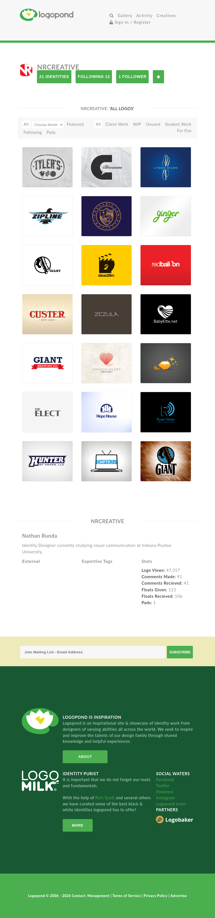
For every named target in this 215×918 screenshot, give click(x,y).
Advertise (178, 896)
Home (64, 14)
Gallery (125, 15)
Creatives (166, 15)
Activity (144, 15)
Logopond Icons (171, 803)
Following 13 (94, 76)
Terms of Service (127, 896)
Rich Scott (105, 797)
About (85, 757)
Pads (51, 132)
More (77, 825)
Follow (158, 76)
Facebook (165, 779)
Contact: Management (91, 896)
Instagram (165, 797)
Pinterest (164, 791)
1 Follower (132, 76)
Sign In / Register (130, 22)
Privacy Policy (156, 896)
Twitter (163, 785)
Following (33, 132)
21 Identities (54, 76)
